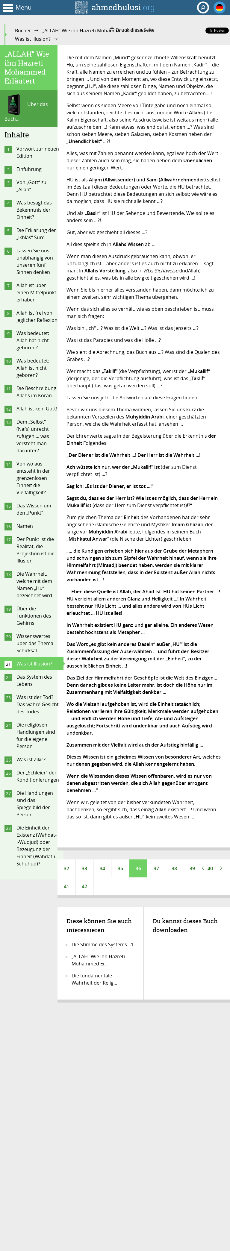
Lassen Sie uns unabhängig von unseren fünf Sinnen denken (34, 261)
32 (66, 868)
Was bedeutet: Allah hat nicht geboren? (32, 340)
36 (138, 868)
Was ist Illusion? (33, 39)
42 (84, 886)
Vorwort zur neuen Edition (37, 152)
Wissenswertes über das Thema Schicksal (34, 643)
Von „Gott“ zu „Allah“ (31, 186)
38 (174, 868)
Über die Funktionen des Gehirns (33, 615)
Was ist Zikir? (31, 759)
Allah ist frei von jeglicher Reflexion (37, 316)
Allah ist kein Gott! (36, 408)
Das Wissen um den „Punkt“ (33, 509)
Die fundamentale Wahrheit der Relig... (94, 979)
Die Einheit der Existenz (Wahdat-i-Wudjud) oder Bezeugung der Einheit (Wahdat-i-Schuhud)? (36, 845)
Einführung (29, 169)
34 (102, 868)
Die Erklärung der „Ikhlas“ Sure (36, 234)
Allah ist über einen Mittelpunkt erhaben (36, 292)
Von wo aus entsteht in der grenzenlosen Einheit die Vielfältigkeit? (33, 478)
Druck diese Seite (132, 30)
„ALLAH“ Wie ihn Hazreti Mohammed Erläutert (94, 30)
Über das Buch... (26, 108)
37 (156, 868)
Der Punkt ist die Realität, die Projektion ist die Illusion (35, 550)
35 (120, 868)
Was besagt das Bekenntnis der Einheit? (34, 209)
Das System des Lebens (34, 680)
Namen (24, 526)
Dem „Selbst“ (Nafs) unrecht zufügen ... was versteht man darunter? (32, 436)
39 (192, 868)
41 (66, 886)
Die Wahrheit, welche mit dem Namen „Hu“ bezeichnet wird (34, 585)
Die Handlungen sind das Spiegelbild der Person (34, 804)
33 (84, 868)
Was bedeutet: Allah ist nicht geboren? (32, 367)
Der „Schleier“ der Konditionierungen (37, 776)
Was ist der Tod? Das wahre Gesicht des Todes (37, 704)
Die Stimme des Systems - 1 (103, 944)
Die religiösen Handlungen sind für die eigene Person (35, 735)
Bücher (23, 30)
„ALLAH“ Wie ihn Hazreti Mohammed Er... (98, 960)
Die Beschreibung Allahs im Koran (36, 392)
